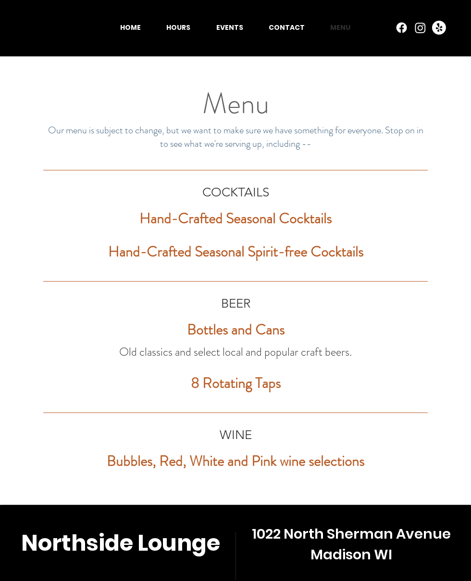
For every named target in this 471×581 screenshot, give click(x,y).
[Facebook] (402, 28)
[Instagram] (420, 28)
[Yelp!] (439, 28)
